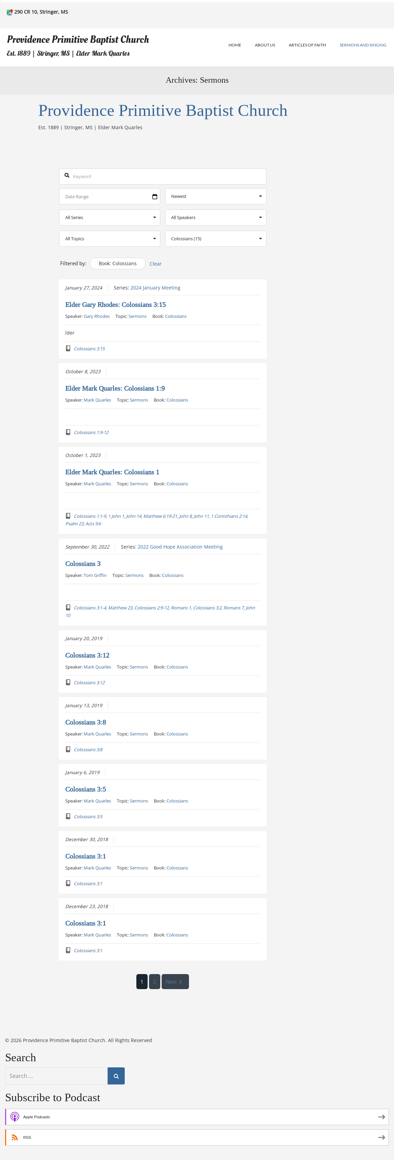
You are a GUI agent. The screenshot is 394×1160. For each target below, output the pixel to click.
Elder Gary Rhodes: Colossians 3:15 (115, 304)
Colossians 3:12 (87, 655)
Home (235, 45)
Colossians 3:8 (85, 722)
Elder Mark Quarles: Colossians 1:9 (115, 388)
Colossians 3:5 (85, 789)
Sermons (137, 316)
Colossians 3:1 (85, 856)
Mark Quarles (97, 399)
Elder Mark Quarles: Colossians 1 (112, 472)
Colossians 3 (82, 563)
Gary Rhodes (97, 316)
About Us (265, 45)
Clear (156, 263)
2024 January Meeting (155, 287)
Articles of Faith (307, 45)
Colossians (176, 316)
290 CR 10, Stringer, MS (41, 12)
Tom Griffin (95, 575)
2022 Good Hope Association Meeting (180, 546)
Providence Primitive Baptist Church (78, 39)
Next (175, 981)
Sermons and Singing (363, 45)
